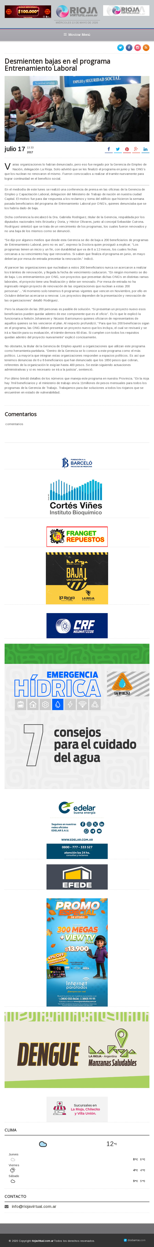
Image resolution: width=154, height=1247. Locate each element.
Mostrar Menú (77, 35)
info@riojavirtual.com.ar (34, 1206)
